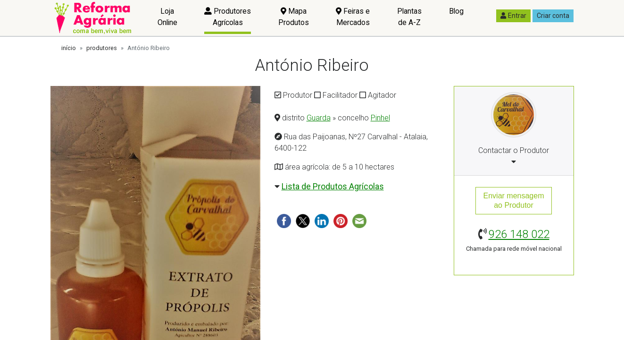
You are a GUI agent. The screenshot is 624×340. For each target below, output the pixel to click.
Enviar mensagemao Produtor (513, 200)
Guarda (319, 117)
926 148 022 (519, 234)
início (68, 47)
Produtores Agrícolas (227, 17)
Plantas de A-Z (409, 17)
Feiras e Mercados (353, 17)
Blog (456, 11)
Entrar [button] (513, 15)
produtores (101, 47)
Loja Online (167, 17)
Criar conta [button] (553, 15)
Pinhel (380, 117)
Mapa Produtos (293, 17)
